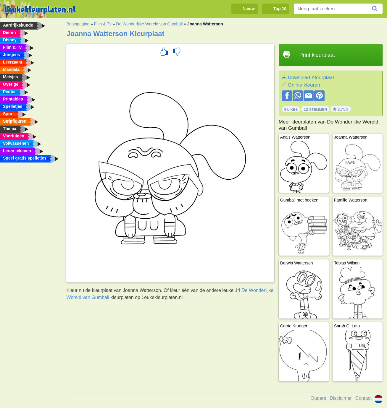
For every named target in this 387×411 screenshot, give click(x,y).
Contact (363, 398)
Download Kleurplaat (311, 77)
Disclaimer (341, 398)
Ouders (318, 398)
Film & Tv (103, 24)
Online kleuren (304, 85)
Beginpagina (77, 24)
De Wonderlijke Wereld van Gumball (149, 24)
